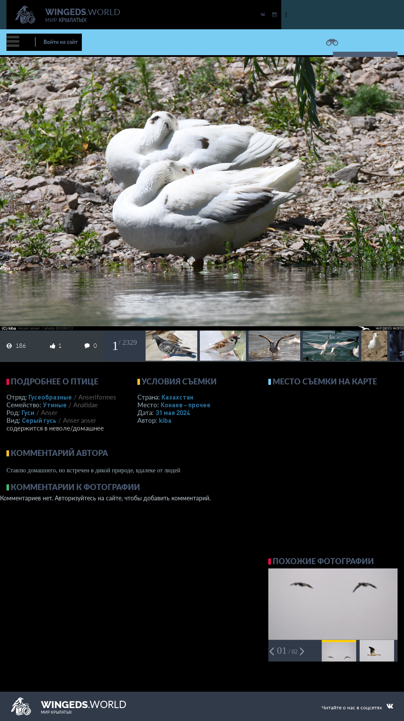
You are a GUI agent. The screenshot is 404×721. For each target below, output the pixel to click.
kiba (165, 420)
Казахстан (177, 397)
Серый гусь (39, 420)
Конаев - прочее (186, 405)
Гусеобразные (50, 397)
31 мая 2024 (172, 412)
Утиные (55, 405)
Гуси (28, 412)
